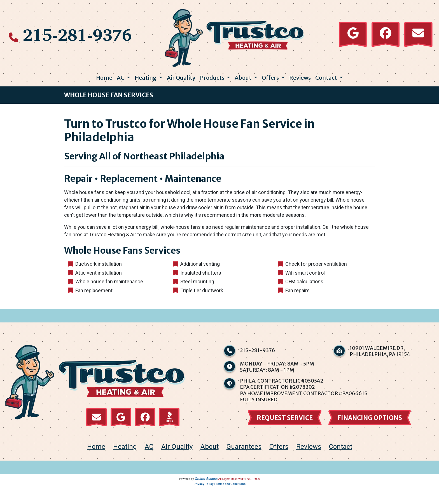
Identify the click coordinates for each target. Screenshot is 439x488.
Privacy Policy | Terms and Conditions (220, 485)
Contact (340, 448)
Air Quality (181, 77)
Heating (125, 448)
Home (104, 77)
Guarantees (243, 448)
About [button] (244, 77)
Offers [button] (271, 77)
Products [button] (212, 77)
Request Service (285, 419)
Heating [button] (146, 77)
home (96, 448)
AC (149, 448)
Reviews (300, 77)
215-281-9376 (77, 34)
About (209, 448)
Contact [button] (326, 77)
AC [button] (121, 77)
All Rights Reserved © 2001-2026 (239, 480)
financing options (369, 419)
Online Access (206, 481)
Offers (278, 448)
